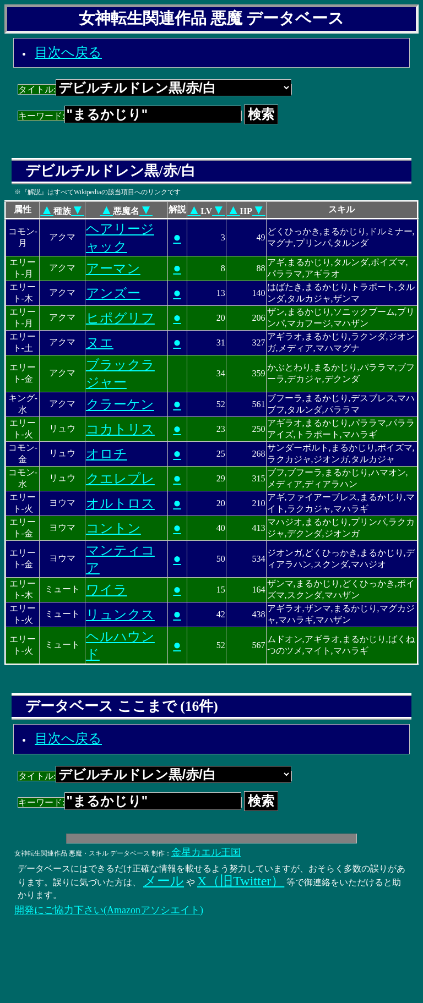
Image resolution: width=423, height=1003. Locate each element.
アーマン (113, 268)
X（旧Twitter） (240, 881)
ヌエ (99, 343)
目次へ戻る (68, 52)
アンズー (113, 293)
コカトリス (120, 429)
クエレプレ (120, 479)
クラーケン (120, 404)
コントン (113, 528)
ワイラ (106, 590)
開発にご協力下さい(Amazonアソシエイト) (108, 910)
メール (163, 881)
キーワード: (129, 116)
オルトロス (120, 503)
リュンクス (120, 614)
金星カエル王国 (206, 852)
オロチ (106, 454)
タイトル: (154, 89)
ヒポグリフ (120, 318)
